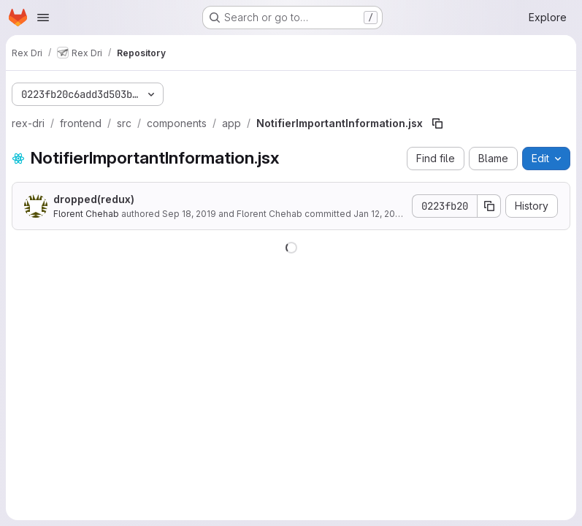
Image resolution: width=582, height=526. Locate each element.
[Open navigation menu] (43, 17)
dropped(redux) (93, 199)
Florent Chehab (86, 213)
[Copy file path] (437, 123)
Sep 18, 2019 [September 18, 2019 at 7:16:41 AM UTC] (189, 213)
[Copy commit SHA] (489, 206)
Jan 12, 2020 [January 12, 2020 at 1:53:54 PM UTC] (379, 213)
